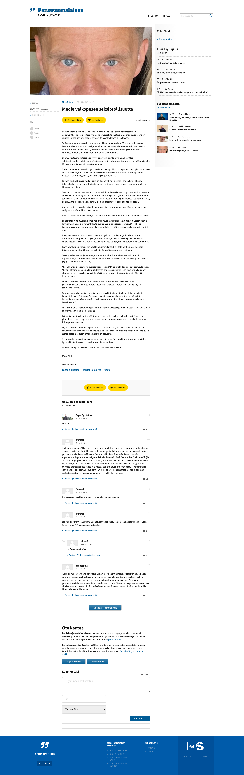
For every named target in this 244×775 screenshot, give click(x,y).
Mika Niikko (67, 102)
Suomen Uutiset (117, 754)
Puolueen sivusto (118, 751)
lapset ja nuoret (92, 369)
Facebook (187, 756)
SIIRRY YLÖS (43, 763)
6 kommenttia (143, 120)
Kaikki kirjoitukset (39, 115)
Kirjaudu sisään (74, 661)
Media (107, 369)
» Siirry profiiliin (164, 39)
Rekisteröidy (98, 661)
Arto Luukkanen (185, 114)
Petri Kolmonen (184, 137)
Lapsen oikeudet (71, 369)
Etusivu (153, 15)
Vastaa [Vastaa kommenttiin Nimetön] (66, 479)
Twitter (205, 756)
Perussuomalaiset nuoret (118, 764)
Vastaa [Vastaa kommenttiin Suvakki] (66, 503)
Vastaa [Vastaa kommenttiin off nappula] (66, 595)
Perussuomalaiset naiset (118, 758)
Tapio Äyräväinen (84, 415)
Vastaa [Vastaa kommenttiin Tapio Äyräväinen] (66, 429)
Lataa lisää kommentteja (105, 608)
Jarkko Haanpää (185, 126)
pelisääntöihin (115, 639)
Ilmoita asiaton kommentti (86, 429)
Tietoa (166, 15)
